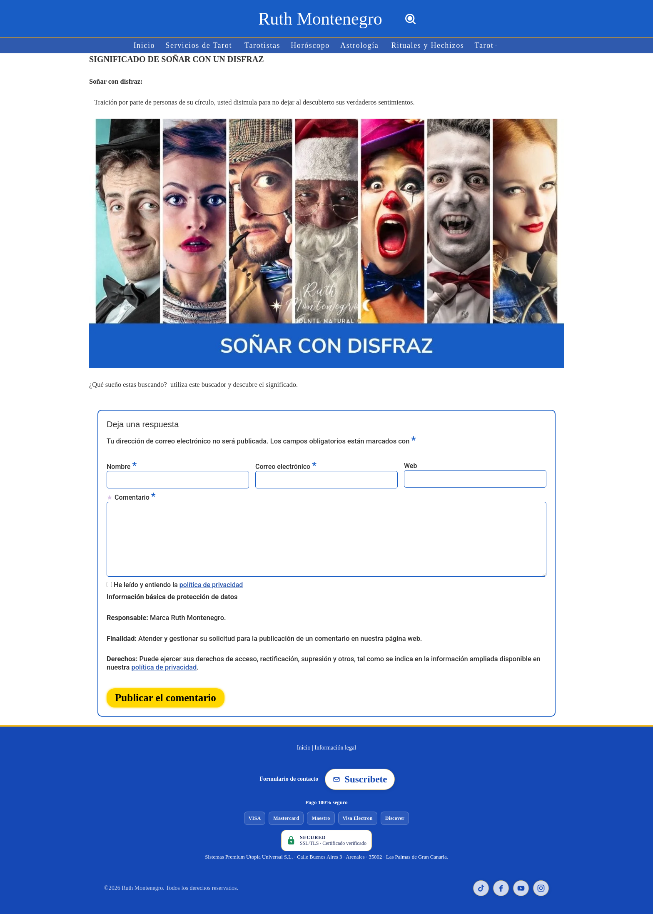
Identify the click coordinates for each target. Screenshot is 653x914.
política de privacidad (211, 581)
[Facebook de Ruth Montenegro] (501, 883)
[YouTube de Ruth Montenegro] (521, 883)
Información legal (335, 742)
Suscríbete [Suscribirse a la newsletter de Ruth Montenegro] (360, 774)
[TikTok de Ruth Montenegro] (481, 883)
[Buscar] (410, 19)
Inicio (147, 46)
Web (410, 464)
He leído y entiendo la (178, 581)
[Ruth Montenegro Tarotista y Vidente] (320, 18)
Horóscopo (311, 46)
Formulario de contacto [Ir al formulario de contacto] (289, 773)
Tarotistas (263, 46)
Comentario (135, 495)
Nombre (122, 465)
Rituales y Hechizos (425, 46)
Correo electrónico (286, 465)
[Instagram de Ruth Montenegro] (541, 883)
